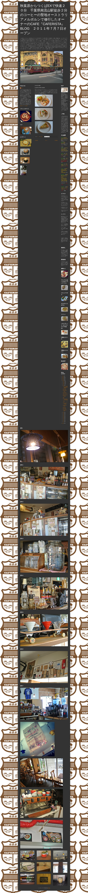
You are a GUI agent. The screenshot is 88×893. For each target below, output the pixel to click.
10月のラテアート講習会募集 (65, 399)
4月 (63, 417)
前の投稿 (56, 140)
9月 (63, 385)
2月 (63, 420)
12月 (64, 381)
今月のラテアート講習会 (65, 403)
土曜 (63, 397)
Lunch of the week (65, 391)
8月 (63, 412)
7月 (63, 413)
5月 (63, 416)
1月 (63, 421)
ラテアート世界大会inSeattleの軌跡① (65, 387)
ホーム (46, 140)
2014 (63, 377)
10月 (64, 383)
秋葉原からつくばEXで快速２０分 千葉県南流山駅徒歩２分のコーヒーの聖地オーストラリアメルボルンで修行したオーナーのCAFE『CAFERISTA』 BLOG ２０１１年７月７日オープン (44, 19)
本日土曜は (64, 408)
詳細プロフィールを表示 (24, 105)
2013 (63, 378)
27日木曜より (65, 392)
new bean (64, 407)
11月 (64, 382)
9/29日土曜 (64, 389)
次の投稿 (36, 140)
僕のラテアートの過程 (65, 395)
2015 (63, 376)
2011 (63, 423)
